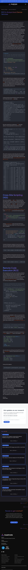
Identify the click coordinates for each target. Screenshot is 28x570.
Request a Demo (14, 522)
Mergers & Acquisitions (18, 561)
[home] (12, 4)
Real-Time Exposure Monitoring (19, 559)
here (13, 387)
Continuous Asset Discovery (5, 556)
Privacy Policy (3, 567)
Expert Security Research (5, 560)
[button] (25, 4)
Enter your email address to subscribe (10, 415)
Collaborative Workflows (4, 561)
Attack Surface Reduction (18, 560)
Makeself (12, 45)
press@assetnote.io (4, 544)
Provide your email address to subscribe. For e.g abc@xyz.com (11, 419)
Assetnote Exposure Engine (5, 559)
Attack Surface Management (18, 389)
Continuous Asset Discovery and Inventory (19, 557)
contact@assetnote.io (4, 541)
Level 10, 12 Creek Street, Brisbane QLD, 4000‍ (8, 541)
